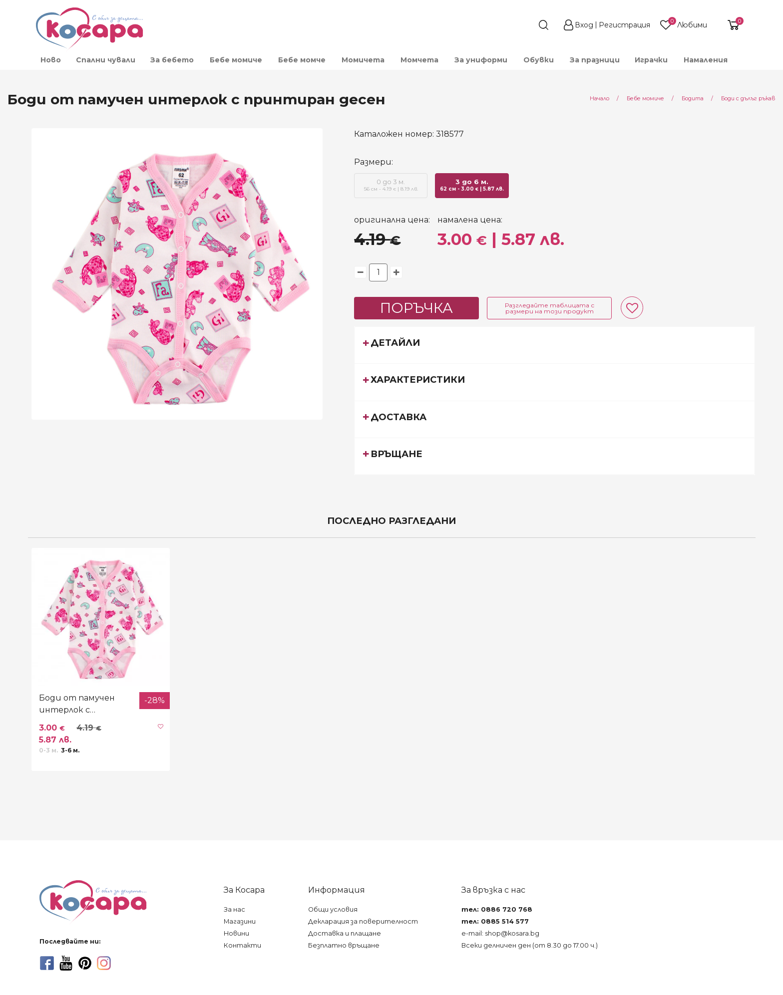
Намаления (706, 59)
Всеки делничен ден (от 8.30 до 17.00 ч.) (529, 945)
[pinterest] (84, 963)
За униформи (480, 59)
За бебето (172, 59)
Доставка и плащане (344, 933)
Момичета (363, 59)
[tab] (554, 344)
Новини (236, 933)
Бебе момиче (236, 59)
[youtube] (65, 963)
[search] (525, 25)
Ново (50, 59)
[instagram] (103, 963)
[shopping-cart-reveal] (730, 25)
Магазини (240, 921)
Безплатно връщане (344, 945)
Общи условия (333, 909)
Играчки (651, 59)
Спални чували (105, 59)
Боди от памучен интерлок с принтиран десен (78, 704)
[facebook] (46, 963)
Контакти (242, 945)
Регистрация (624, 24)
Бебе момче (302, 59)
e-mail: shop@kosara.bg (500, 933)
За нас (234, 909)
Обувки (538, 59)
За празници (595, 59)
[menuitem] (50, 59)
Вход (584, 24)
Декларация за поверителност (363, 921)
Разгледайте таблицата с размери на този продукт (549, 308)
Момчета (419, 59)
